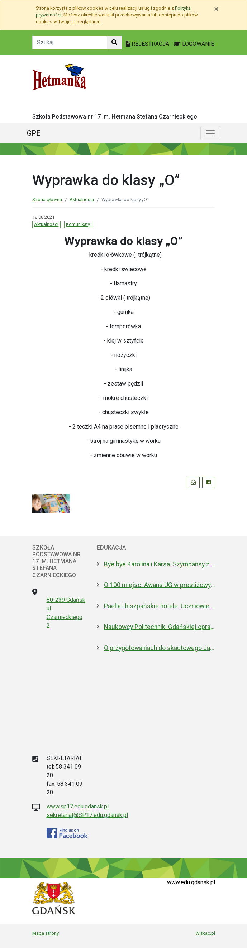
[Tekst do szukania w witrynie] (69, 42)
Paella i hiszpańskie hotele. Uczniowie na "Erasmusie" (159, 606)
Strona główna (47, 199)
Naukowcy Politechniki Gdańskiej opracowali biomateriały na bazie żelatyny (159, 626)
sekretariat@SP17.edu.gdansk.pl (87, 815)
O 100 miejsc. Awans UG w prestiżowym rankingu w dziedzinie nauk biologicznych (159, 585)
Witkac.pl (205, 933)
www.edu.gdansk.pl (191, 882)
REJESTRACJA (148, 43)
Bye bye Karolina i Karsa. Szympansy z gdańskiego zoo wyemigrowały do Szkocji (159, 564)
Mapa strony (45, 933)
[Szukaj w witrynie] (114, 42)
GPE (34, 133)
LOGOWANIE (194, 43)
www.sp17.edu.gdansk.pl (78, 806)
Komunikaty (78, 224)
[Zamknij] (216, 9)
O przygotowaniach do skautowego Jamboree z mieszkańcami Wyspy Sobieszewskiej (159, 648)
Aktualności (82, 199)
